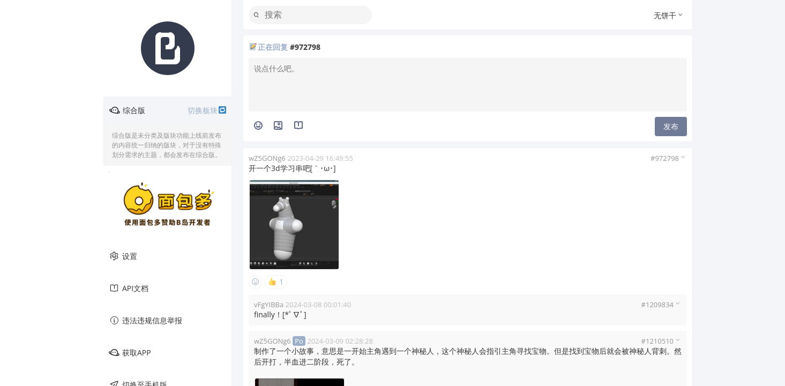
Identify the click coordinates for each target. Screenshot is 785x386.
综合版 (168, 110)
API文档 (128, 288)
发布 (670, 126)
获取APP (130, 352)
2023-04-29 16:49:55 (320, 158)
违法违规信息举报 (145, 320)
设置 (123, 256)
